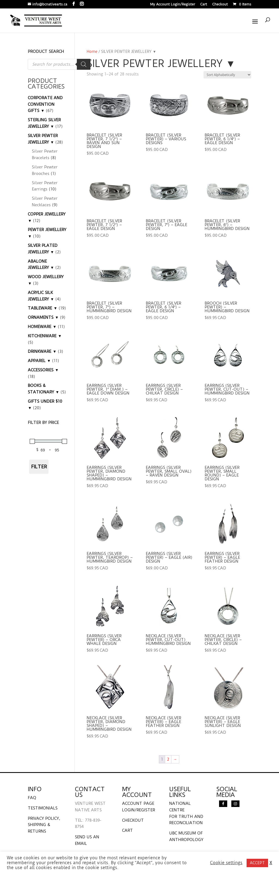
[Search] (83, 64)
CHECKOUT (133, 820)
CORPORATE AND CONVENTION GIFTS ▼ (45, 104)
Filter (39, 466)
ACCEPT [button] (257, 863)
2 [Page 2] (168, 759)
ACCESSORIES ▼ (43, 370)
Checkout (220, 4)
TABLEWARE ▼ (42, 308)
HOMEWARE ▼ (42, 326)
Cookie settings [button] (226, 862)
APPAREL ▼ (39, 360)
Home (92, 51)
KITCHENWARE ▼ (45, 335)
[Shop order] (227, 74)
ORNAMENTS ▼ (43, 317)
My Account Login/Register (172, 4)
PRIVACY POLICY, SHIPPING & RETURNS (44, 825)
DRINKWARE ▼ (42, 351)
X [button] (270, 862)
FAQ (32, 797)
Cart (203, 4)
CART (127, 830)
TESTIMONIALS (42, 808)
